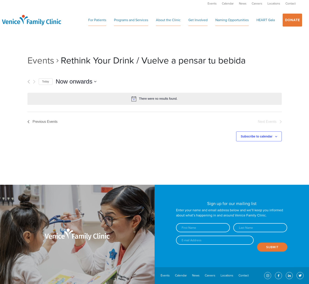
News (243, 3)
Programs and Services (131, 20)
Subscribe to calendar (256, 136)
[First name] (203, 227)
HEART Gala (265, 20)
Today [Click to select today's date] (45, 81)
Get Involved (198, 20)
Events (212, 3)
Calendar (228, 3)
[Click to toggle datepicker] (76, 81)
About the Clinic (168, 20)
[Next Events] (34, 82)
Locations (273, 3)
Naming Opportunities (232, 20)
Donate (292, 20)
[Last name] (260, 227)
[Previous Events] (28, 82)
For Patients (97, 20)
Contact (290, 3)
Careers (257, 3)
